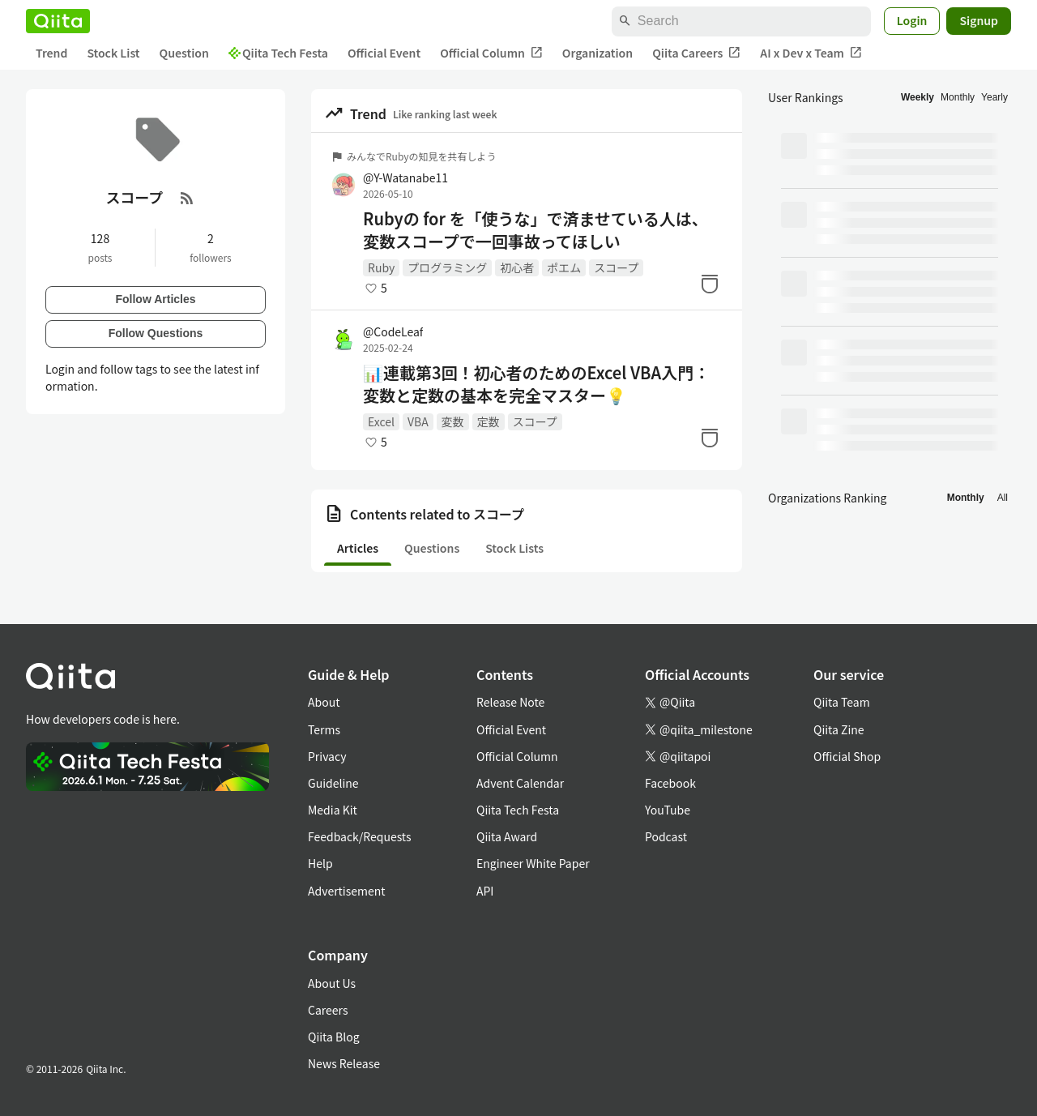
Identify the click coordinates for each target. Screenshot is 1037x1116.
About (323, 702)
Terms (324, 729)
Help (320, 863)
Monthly (958, 97)
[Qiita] (58, 21)
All (1002, 497)
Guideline (333, 783)
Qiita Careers (696, 53)
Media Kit (332, 810)
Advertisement (347, 891)
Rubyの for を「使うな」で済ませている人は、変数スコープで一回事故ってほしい (535, 230)
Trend (51, 53)
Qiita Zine (838, 729)
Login (912, 20)
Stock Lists (514, 548)
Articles (357, 548)
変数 (453, 421)
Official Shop (847, 756)
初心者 (517, 267)
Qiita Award (506, 836)
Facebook (670, 783)
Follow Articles (155, 299)
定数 (488, 421)
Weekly (917, 97)
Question (184, 53)
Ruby (381, 267)
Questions (431, 548)
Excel (381, 421)
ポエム (564, 267)
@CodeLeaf (393, 331)
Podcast (666, 836)
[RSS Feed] (187, 198)
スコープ (616, 267)
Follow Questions (156, 333)
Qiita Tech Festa (278, 53)
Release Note (510, 702)
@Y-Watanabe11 (405, 177)
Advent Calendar (520, 783)
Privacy (327, 756)
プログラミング (447, 267)
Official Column (491, 53)
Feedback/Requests (360, 836)
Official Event (384, 53)
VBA (418, 421)
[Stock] (710, 284)
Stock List (113, 53)
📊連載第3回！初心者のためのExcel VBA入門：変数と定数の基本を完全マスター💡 (536, 384)
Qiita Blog (334, 1036)
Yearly (994, 97)
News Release (344, 1063)
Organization (597, 53)
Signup (978, 20)
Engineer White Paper (533, 863)
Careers (328, 1010)
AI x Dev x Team (811, 53)
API (484, 891)
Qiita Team (841, 702)
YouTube (667, 810)
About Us (332, 983)
